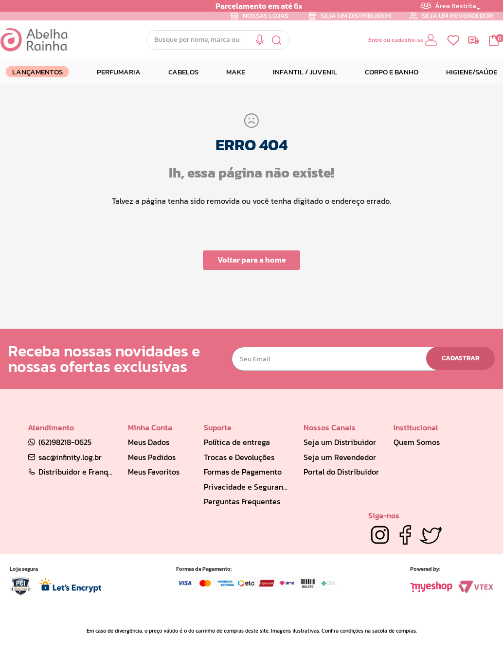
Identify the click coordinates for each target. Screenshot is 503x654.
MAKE (235, 71)
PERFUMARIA (119, 71)
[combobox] (218, 40)
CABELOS (183, 71)
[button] (260, 40)
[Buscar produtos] (277, 40)
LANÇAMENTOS (37, 71)
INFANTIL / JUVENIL (305, 71)
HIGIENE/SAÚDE (471, 71)
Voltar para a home (251, 259)
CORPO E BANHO (391, 71)
